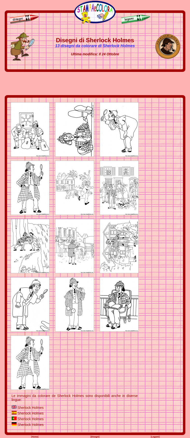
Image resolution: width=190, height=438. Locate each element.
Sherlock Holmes (30, 408)
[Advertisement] (95, 83)
